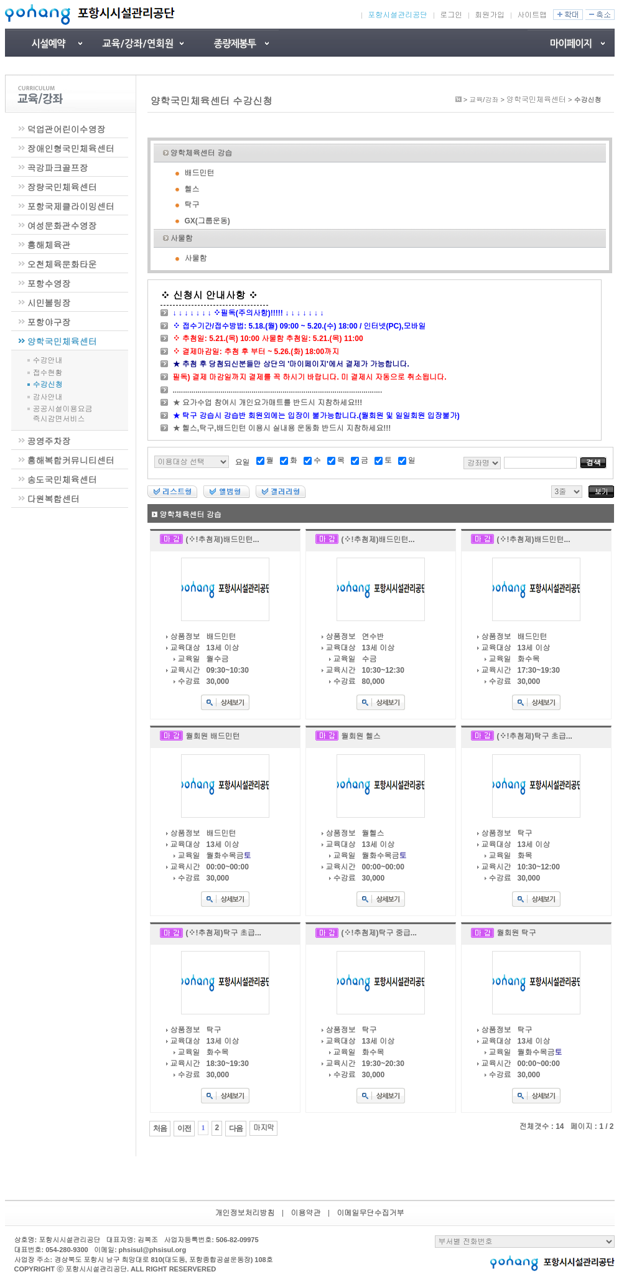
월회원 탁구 (516, 933)
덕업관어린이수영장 (66, 129)
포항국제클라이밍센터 (70, 207)
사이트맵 (532, 15)
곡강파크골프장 (57, 168)
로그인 (451, 15)
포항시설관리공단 (397, 15)
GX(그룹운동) (207, 221)
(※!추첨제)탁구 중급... (379, 933)
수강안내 (48, 360)
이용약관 (306, 1213)
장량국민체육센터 (62, 187)
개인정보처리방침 (245, 1213)
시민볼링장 (49, 303)
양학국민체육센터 (62, 342)
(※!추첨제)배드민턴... (222, 539)
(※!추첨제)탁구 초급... (534, 736)
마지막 (263, 1127)
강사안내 (48, 397)
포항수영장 (49, 284)
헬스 (192, 189)
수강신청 (48, 384)
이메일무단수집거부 (370, 1213)
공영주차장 (49, 441)
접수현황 (48, 372)
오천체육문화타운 (62, 264)
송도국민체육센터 (62, 480)
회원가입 (490, 15)
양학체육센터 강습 (201, 153)
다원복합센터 (53, 499)
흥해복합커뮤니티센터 (70, 461)
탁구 (192, 204)
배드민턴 (200, 173)
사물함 (181, 238)
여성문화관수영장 (62, 226)
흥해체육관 (49, 245)
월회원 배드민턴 (213, 736)
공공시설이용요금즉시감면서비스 (63, 414)
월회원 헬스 (361, 736)
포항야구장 (49, 322)
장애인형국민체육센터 (70, 149)
